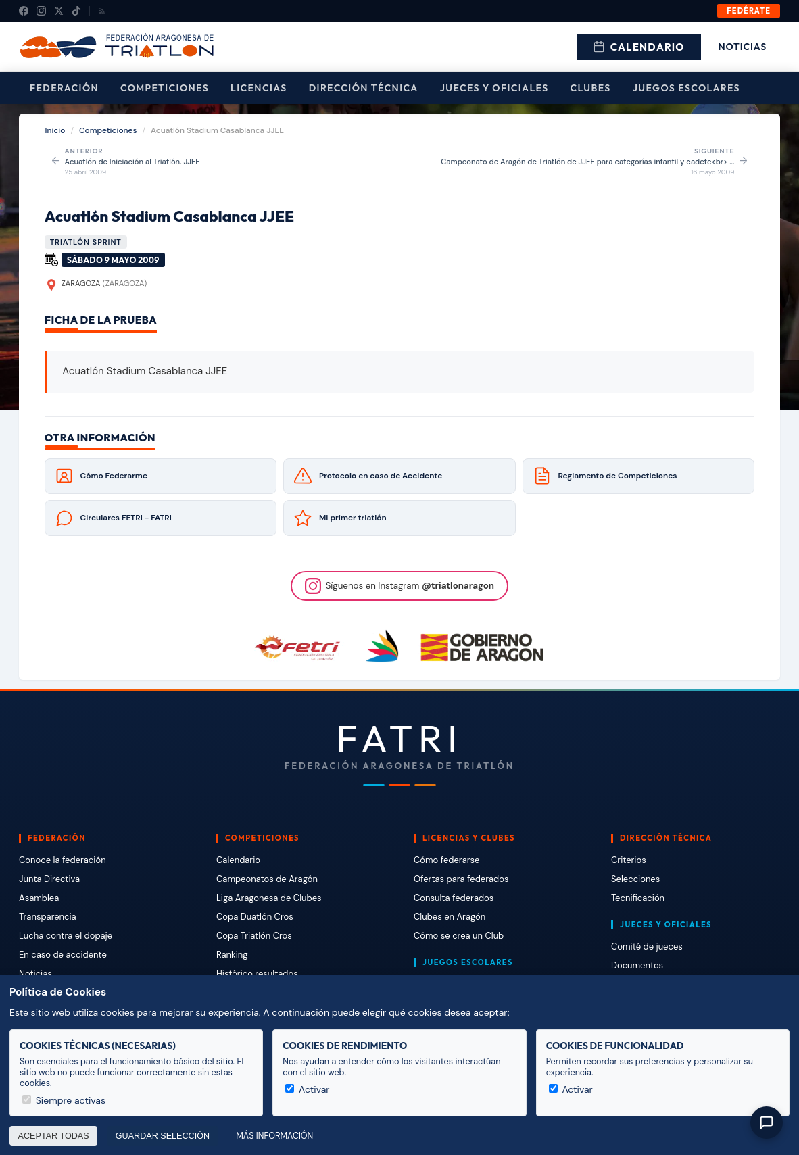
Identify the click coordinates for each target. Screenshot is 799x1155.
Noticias (743, 47)
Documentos (637, 965)
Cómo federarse (446, 860)
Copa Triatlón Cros (254, 935)
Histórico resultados (257, 973)
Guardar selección (163, 1136)
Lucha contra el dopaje (65, 935)
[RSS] (102, 11)
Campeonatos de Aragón (267, 879)
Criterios (628, 860)
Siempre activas (63, 1100)
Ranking (231, 954)
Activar (307, 1089)
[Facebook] (23, 11)
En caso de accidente (63, 954)
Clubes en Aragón (449, 917)
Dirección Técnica (363, 88)
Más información (274, 1136)
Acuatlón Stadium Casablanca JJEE (169, 216)
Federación (64, 88)
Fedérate (749, 11)
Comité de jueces (647, 946)
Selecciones (635, 879)
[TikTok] (76, 11)
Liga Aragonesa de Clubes (269, 898)
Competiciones (164, 88)
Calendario (639, 47)
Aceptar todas (53, 1136)
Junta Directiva (49, 879)
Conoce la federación (62, 860)
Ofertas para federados (461, 879)
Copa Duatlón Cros (254, 917)
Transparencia (47, 917)
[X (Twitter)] (59, 11)
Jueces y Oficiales (494, 88)
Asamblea (39, 898)
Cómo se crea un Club (459, 935)
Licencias (259, 88)
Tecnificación (637, 898)
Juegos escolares (686, 88)
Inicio (55, 130)
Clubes (591, 88)
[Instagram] (41, 11)
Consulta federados (453, 898)
